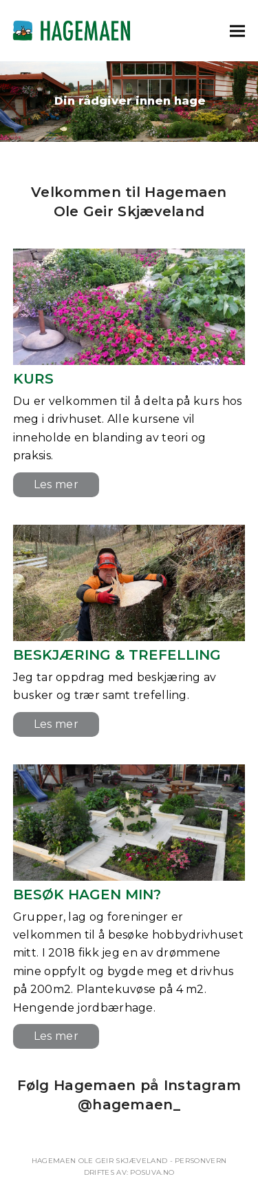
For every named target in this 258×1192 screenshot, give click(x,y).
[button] (237, 30)
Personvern (200, 1160)
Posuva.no (152, 1172)
